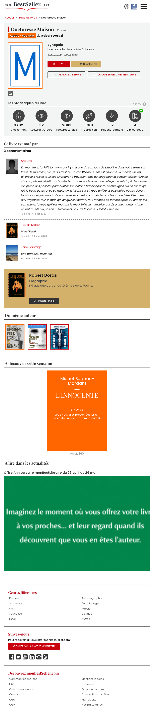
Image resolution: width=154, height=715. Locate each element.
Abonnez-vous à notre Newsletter (34, 646)
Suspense (15, 603)
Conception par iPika (95, 694)
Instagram (39, 657)
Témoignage (90, 603)
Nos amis (88, 684)
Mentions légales (93, 679)
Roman (14, 598)
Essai (12, 619)
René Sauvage (31, 247)
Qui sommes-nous (21, 689)
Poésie (86, 609)
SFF (11, 609)
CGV (12, 705)
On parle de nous (93, 689)
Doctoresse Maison (54, 18)
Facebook (12, 657)
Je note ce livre (69, 74)
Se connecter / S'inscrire (126, 7)
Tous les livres (28, 18)
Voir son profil (44, 301)
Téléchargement (86, 64)
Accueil (9, 18)
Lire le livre (59, 64)
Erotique (87, 614)
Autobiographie (92, 598)
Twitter (18, 657)
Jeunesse (15, 614)
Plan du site (89, 700)
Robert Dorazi (52, 36)
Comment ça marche (23, 679)
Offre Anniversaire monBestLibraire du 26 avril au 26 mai (50, 472)
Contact (14, 694)
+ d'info (135, 104)
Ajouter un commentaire (117, 74)
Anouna (26, 161)
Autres (14, 36)
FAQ (11, 684)
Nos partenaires (92, 705)
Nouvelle (28, 36)
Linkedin (32, 657)
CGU (12, 700)
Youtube (25, 657)
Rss (46, 657)
